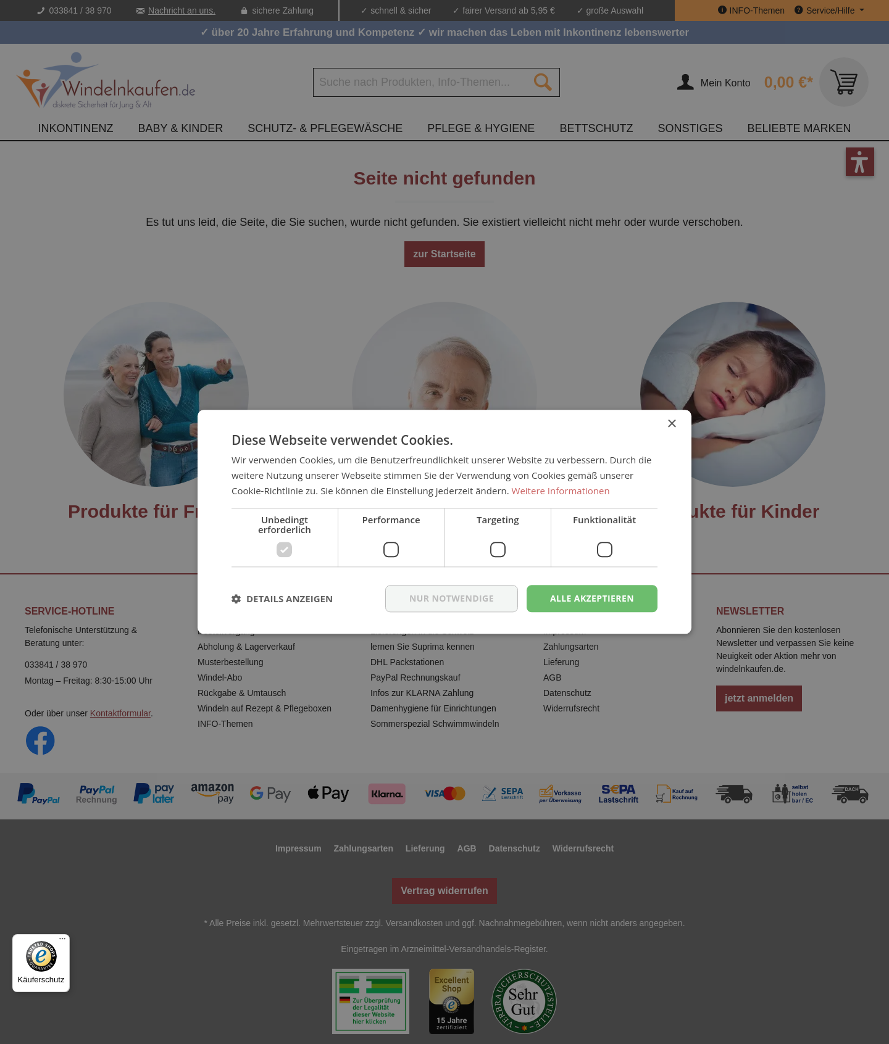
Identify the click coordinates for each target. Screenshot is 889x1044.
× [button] (671, 424)
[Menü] (62, 941)
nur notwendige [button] (451, 598)
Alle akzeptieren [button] (592, 598)
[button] (282, 598)
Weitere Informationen (561, 490)
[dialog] (444, 522)
